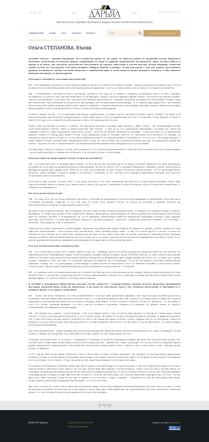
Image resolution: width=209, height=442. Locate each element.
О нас (64, 33)
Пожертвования (77, 426)
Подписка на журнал (80, 422)
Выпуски (39, 40)
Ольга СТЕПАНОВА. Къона (67, 40)
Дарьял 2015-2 (50, 40)
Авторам (76, 33)
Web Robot (175, 422)
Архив (52, 33)
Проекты (90, 33)
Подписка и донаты (161, 33)
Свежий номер (36, 33)
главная (32, 40)
